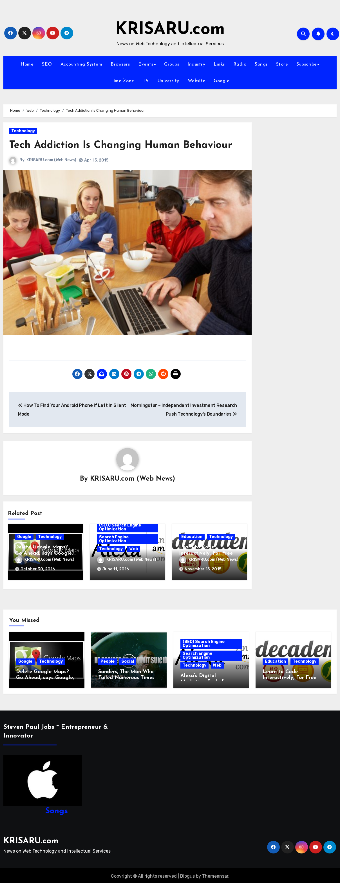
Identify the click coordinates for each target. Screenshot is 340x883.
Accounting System (81, 64)
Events (145, 64)
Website (196, 81)
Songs (261, 64)
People (107, 659)
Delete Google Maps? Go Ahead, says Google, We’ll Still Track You (44, 553)
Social (127, 659)
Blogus (187, 874)
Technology (23, 131)
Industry (196, 64)
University (168, 81)
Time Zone (122, 81)
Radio (240, 64)
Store (282, 64)
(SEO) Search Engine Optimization (120, 527)
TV (146, 81)
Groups (171, 64)
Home (27, 64)
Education (191, 537)
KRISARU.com (170, 29)
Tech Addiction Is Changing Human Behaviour (126, 145)
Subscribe (306, 64)
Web (133, 549)
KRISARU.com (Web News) (51, 160)
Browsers (120, 64)
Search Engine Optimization (114, 539)
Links (219, 64)
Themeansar (215, 874)
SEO (47, 64)
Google (221, 81)
